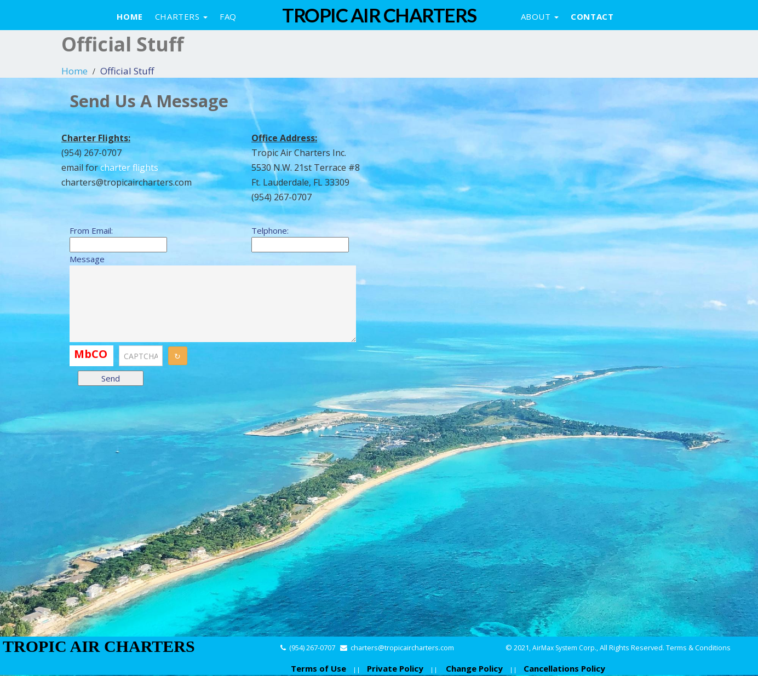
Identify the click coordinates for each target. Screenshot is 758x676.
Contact (592, 16)
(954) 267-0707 (312, 647)
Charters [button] (181, 16)
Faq (228, 16)
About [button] (540, 16)
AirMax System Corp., (566, 647)
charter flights (129, 167)
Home (129, 16)
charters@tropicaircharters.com (402, 647)
